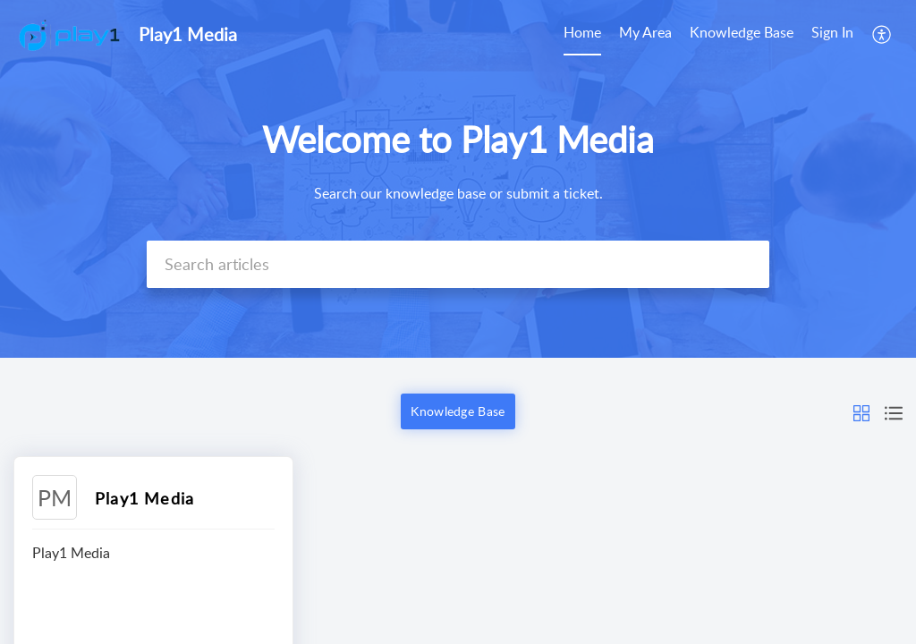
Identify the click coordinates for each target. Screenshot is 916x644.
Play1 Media (144, 498)
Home (582, 32)
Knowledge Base (741, 32)
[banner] (458, 179)
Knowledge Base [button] (458, 410)
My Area (645, 32)
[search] (458, 264)
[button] (882, 34)
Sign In (832, 32)
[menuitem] (582, 34)
